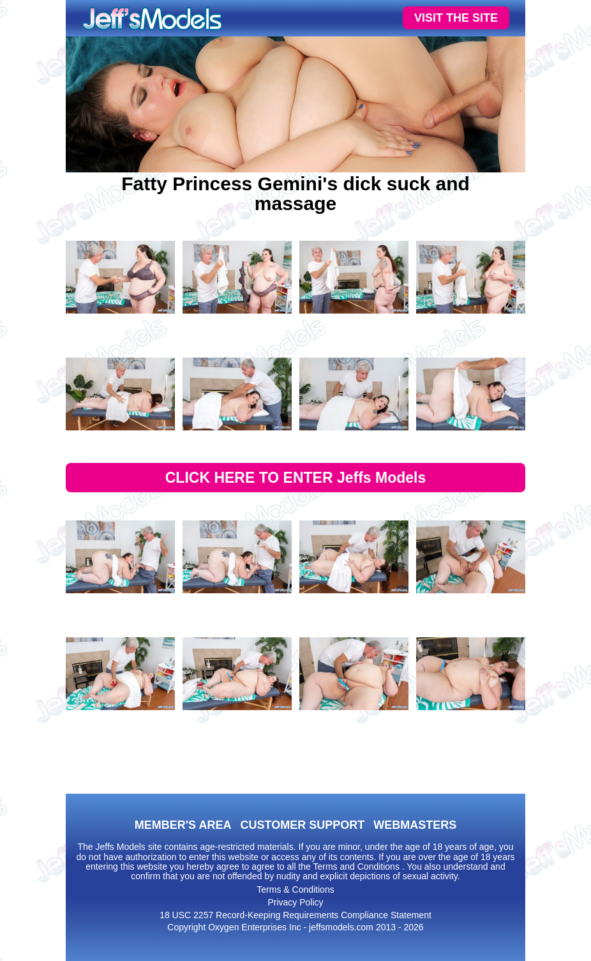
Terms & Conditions (295, 889)
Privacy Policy (295, 902)
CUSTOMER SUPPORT (302, 825)
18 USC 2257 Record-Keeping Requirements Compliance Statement (295, 915)
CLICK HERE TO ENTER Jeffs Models (295, 477)
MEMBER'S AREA (183, 825)
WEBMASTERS (414, 825)
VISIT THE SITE (456, 17)
